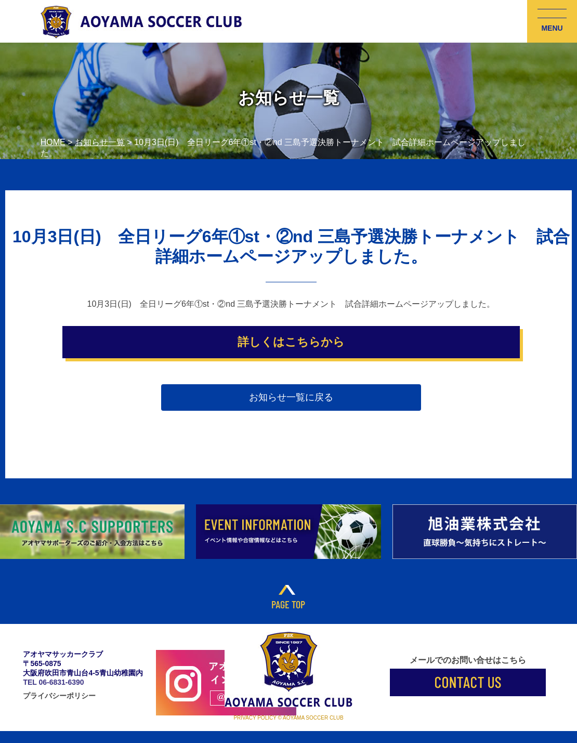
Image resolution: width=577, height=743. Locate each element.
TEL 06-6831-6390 (53, 682)
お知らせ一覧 (100, 142)
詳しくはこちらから (291, 341)
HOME (53, 142)
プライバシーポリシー (59, 696)
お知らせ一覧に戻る (291, 397)
